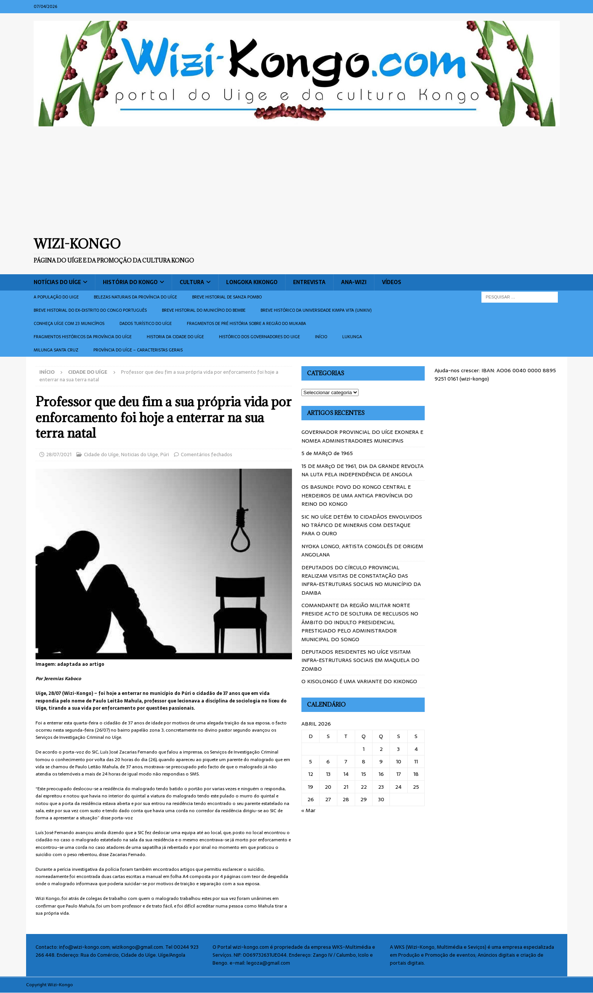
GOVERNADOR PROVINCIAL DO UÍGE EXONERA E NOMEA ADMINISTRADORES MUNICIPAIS (362, 436)
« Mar (308, 810)
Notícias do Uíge (57, 282)
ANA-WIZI (353, 282)
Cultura (192, 282)
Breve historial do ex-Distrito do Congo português (90, 310)
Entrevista (309, 282)
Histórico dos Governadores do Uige (259, 336)
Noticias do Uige (139, 454)
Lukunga (352, 336)
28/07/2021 (58, 454)
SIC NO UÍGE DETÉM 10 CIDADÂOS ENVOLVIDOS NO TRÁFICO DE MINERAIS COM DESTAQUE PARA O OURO (361, 525)
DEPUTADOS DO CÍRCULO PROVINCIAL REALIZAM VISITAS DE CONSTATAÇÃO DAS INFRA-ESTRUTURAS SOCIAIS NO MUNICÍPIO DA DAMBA (361, 580)
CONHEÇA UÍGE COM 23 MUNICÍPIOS (69, 323)
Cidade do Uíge (101, 454)
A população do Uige (56, 297)
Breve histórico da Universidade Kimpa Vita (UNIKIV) (316, 310)
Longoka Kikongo (252, 282)
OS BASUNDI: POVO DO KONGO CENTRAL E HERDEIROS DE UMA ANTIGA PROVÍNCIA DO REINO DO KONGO (357, 495)
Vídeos (391, 282)
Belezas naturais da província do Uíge (135, 297)
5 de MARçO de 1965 (327, 453)
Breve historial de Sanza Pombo (227, 297)
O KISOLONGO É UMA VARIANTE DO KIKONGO (359, 681)
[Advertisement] (296, 181)
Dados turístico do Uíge (146, 323)
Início (321, 336)
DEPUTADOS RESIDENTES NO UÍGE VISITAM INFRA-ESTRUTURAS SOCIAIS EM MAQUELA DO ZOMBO (360, 660)
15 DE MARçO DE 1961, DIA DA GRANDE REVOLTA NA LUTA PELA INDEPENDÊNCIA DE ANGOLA (362, 470)
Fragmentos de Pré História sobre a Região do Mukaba (246, 323)
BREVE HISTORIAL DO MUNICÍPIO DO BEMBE (203, 310)
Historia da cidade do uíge (175, 336)
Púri (164, 454)
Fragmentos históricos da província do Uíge (83, 336)
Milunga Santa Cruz (56, 350)
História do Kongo (130, 282)
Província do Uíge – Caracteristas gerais (138, 350)
